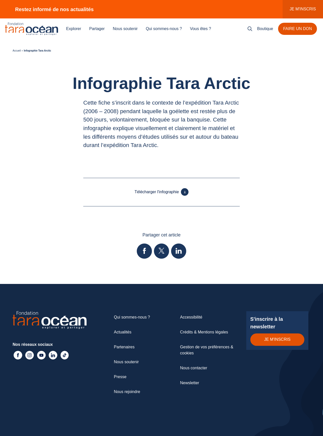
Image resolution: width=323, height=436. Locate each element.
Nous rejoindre (127, 392)
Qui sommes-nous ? (164, 29)
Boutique (265, 29)
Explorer (73, 29)
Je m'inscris (303, 9)
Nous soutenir (125, 29)
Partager (97, 29)
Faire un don (297, 29)
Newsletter (189, 383)
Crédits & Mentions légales (204, 332)
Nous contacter (193, 368)
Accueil (17, 50)
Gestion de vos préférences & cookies (206, 350)
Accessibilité (191, 317)
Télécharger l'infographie (161, 192)
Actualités (122, 332)
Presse (120, 377)
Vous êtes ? (200, 29)
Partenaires (124, 347)
